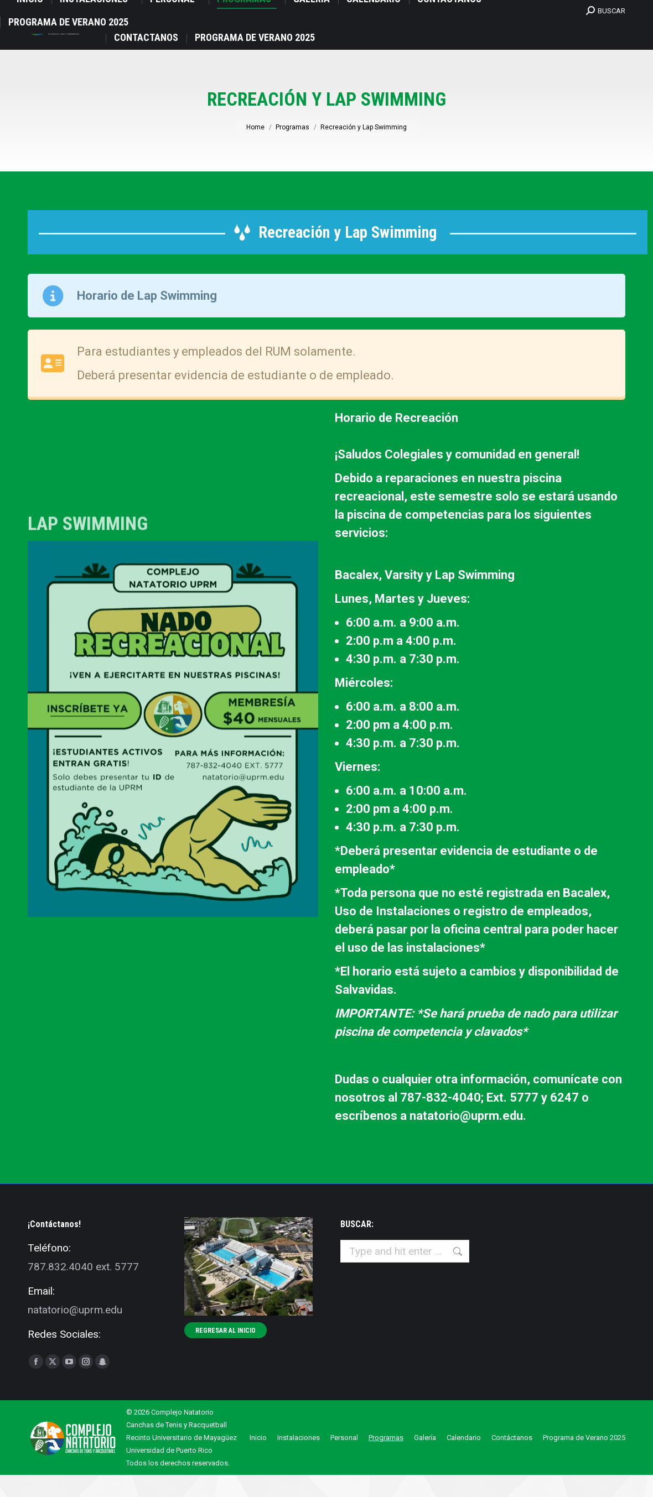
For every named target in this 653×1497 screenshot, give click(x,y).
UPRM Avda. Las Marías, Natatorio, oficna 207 (107, 11)
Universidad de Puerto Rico (169, 1472)
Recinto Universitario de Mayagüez (181, 1460)
